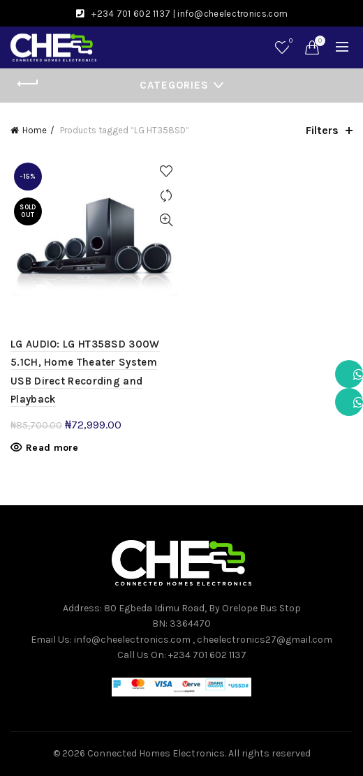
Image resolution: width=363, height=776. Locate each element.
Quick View (166, 220)
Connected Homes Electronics (156, 753)
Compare (166, 196)
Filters (322, 130)
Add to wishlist (166, 171)
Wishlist (289, 41)
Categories (174, 85)
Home (34, 130)
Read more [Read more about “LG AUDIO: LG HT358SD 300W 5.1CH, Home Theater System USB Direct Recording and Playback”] (52, 448)
